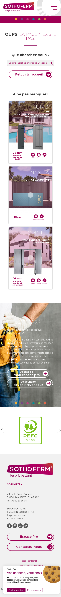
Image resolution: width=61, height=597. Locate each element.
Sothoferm (18, 7)
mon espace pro (27, 373)
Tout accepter (16, 590)
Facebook (9, 525)
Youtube (20, 525)
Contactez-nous (29, 547)
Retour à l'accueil (29, 74)
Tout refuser (12, 569)
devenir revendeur (28, 383)
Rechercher (51, 63)
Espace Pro (29, 536)
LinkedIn (25, 525)
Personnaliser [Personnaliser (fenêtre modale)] (34, 590)
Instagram (15, 525)
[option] (30, 430)
